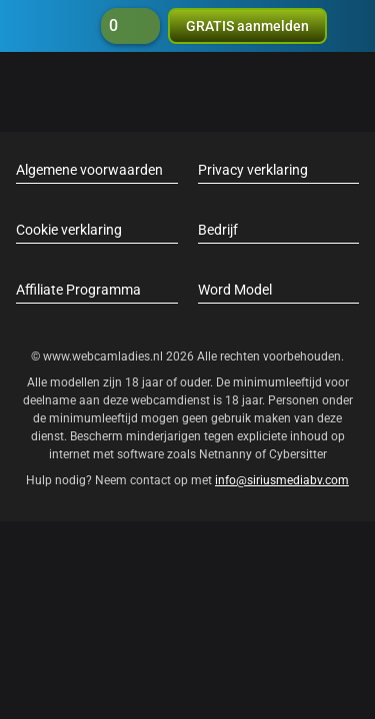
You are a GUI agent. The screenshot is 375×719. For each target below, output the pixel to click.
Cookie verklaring (69, 230)
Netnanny (227, 454)
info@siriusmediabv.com (282, 480)
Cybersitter (298, 454)
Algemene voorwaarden (89, 170)
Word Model (235, 290)
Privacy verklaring (253, 170)
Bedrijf (218, 230)
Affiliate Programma (78, 290)
